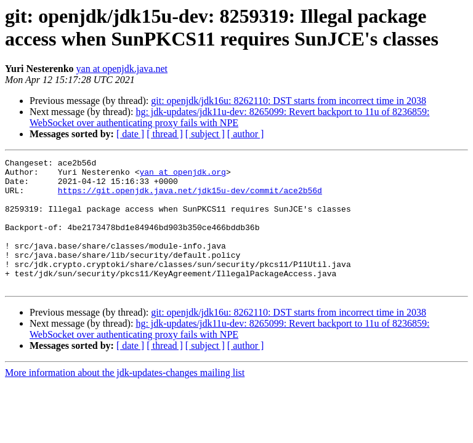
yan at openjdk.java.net (122, 68)
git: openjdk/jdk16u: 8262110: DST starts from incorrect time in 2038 (288, 100)
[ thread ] (165, 134)
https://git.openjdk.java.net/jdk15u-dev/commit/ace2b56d (190, 197)
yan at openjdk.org (182, 175)
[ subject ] (205, 134)
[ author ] (245, 134)
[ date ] (130, 134)
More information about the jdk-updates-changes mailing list (125, 398)
